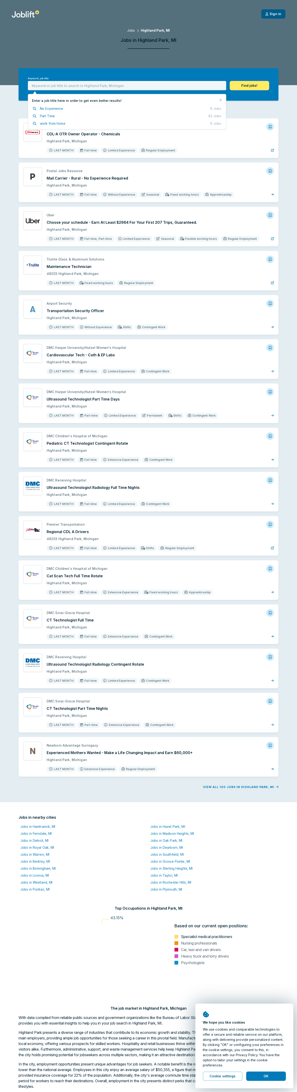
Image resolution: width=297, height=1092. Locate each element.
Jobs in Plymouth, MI (166, 889)
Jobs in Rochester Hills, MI (170, 882)
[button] (249, 85)
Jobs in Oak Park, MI (166, 840)
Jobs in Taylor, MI (164, 875)
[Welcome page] (25, 14)
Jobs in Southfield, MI (167, 854)
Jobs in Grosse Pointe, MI (170, 861)
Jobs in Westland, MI (36, 882)
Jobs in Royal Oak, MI (37, 847)
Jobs (131, 30)
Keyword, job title (38, 78)
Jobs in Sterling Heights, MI (171, 868)
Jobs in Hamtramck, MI (37, 826)
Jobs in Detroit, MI (34, 840)
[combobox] (127, 85)
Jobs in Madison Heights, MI (172, 833)
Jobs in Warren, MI (34, 854)
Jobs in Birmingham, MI (38, 868)
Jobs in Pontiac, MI (35, 889)
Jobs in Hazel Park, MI (167, 826)
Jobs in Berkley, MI (35, 861)
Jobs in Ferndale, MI (36, 833)
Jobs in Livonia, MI (34, 875)
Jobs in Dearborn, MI (166, 847)
